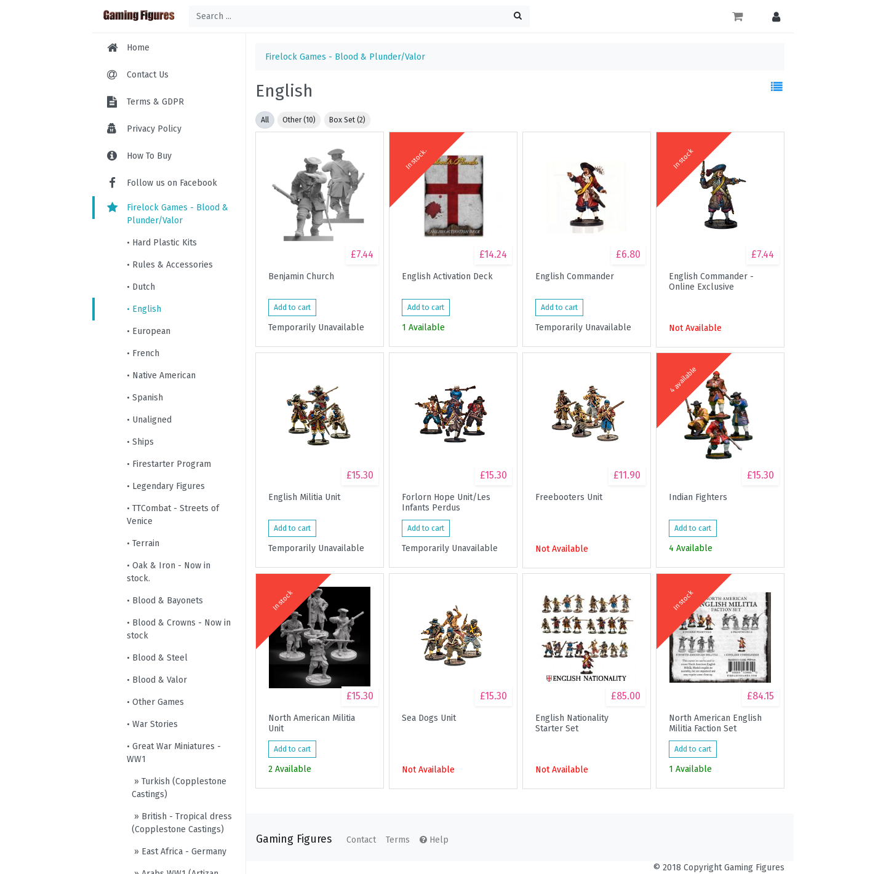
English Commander (574, 277)
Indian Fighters (698, 498)
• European (148, 331)
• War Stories (152, 724)
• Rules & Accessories (170, 265)
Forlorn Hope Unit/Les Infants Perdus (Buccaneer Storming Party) (446, 502)
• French (143, 353)
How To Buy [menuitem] (149, 156)
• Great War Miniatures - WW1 (174, 753)
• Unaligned (149, 420)
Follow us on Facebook (161, 183)
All (265, 120)
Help (434, 840)
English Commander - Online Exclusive (711, 282)
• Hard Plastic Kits (162, 242)
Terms (398, 840)
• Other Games (155, 702)
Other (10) (299, 120)
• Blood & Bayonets (165, 600)
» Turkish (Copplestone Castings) (179, 788)
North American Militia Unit (311, 723)
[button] (773, 16)
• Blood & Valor (157, 680)
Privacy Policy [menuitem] (154, 129)
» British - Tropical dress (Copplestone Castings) (182, 823)
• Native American (161, 375)
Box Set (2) (347, 120)
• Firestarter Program (169, 464)
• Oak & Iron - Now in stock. (168, 572)
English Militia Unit (304, 498)
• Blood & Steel (157, 658)
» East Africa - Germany (179, 851)
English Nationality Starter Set (572, 723)
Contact (361, 840)
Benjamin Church (301, 277)
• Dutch (141, 287)
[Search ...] (359, 16)
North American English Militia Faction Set (715, 723)
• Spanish (145, 397)
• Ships (140, 442)
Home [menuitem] (138, 47)
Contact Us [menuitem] (148, 75)
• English (144, 309)
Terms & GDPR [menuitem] (155, 102)
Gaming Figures (294, 839)
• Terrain (143, 543)
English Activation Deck (447, 277)
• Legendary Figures (166, 486)
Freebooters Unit (568, 498)
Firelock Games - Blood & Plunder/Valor (166, 214)
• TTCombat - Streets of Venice (173, 514)
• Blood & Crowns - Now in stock (179, 629)
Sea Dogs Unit (429, 718)
